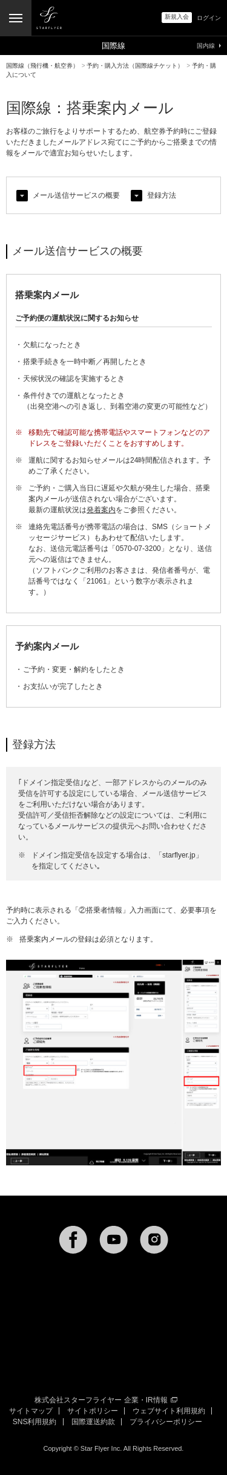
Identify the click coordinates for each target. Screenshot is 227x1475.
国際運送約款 (93, 1422)
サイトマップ (31, 1411)
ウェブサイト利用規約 (169, 1411)
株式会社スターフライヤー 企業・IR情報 (106, 1400)
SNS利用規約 (35, 1422)
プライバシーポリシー (166, 1422)
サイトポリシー (92, 1411)
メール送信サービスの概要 (76, 195)
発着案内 (101, 510)
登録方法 (161, 195)
